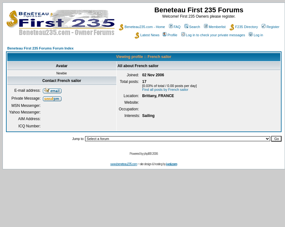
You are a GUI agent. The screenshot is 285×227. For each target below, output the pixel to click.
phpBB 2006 (151, 153)
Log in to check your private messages (213, 35)
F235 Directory (244, 27)
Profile (170, 35)
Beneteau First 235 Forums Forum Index (40, 48)
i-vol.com (171, 164)
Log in (256, 35)
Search (192, 27)
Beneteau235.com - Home (142, 27)
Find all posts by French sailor (165, 89)
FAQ (175, 27)
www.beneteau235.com (123, 164)
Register (270, 27)
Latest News (147, 35)
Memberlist (215, 27)
